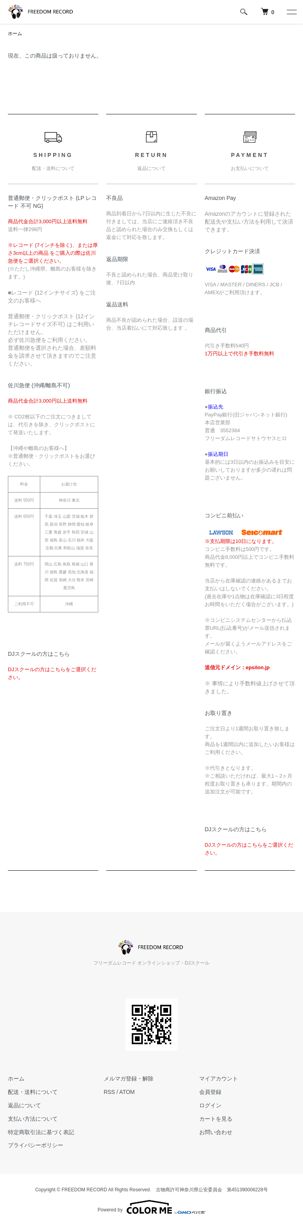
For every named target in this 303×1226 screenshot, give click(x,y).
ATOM (127, 1092)
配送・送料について (33, 1092)
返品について (24, 1105)
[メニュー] (291, 12)
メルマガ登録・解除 (128, 1078)
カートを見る (215, 1119)
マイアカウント (218, 1078)
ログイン (210, 1105)
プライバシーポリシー (35, 1145)
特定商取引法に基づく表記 (41, 1132)
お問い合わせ (215, 1132)
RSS (109, 1092)
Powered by (151, 1207)
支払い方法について (33, 1119)
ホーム (15, 33)
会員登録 (210, 1092)
